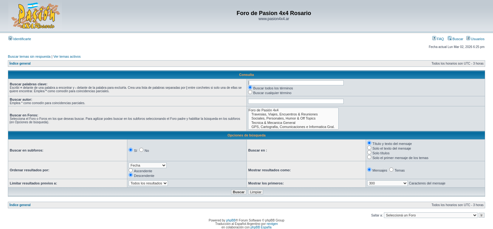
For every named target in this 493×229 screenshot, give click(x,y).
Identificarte (19, 39)
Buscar (455, 39)
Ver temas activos (67, 56)
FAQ (438, 39)
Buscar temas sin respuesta (29, 56)
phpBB (230, 220)
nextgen (272, 224)
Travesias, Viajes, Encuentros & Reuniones (293, 114)
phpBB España (261, 227)
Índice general (19, 63)
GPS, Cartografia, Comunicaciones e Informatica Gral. (293, 127)
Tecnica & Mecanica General (293, 123)
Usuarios (475, 39)
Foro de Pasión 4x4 (293, 110)
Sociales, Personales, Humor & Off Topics (293, 118)
